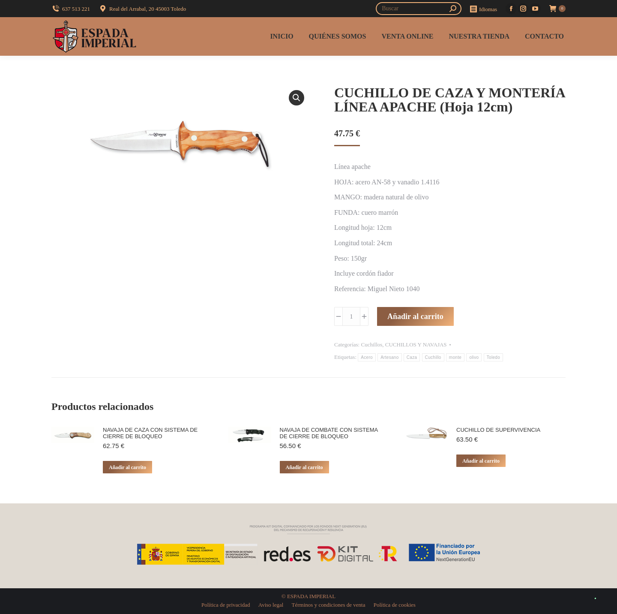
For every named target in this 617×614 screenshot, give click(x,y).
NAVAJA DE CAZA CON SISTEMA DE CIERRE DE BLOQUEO (150, 433)
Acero (367, 357)
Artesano (389, 357)
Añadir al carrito (415, 316)
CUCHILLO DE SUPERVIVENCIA (498, 430)
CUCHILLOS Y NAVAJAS (416, 344)
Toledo (493, 357)
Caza (412, 357)
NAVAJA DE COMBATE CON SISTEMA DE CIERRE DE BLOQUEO (329, 433)
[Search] (418, 8)
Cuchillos (371, 344)
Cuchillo (433, 357)
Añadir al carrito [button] (127, 467)
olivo (474, 357)
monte (455, 357)
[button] (296, 97)
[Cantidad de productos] (351, 316)
